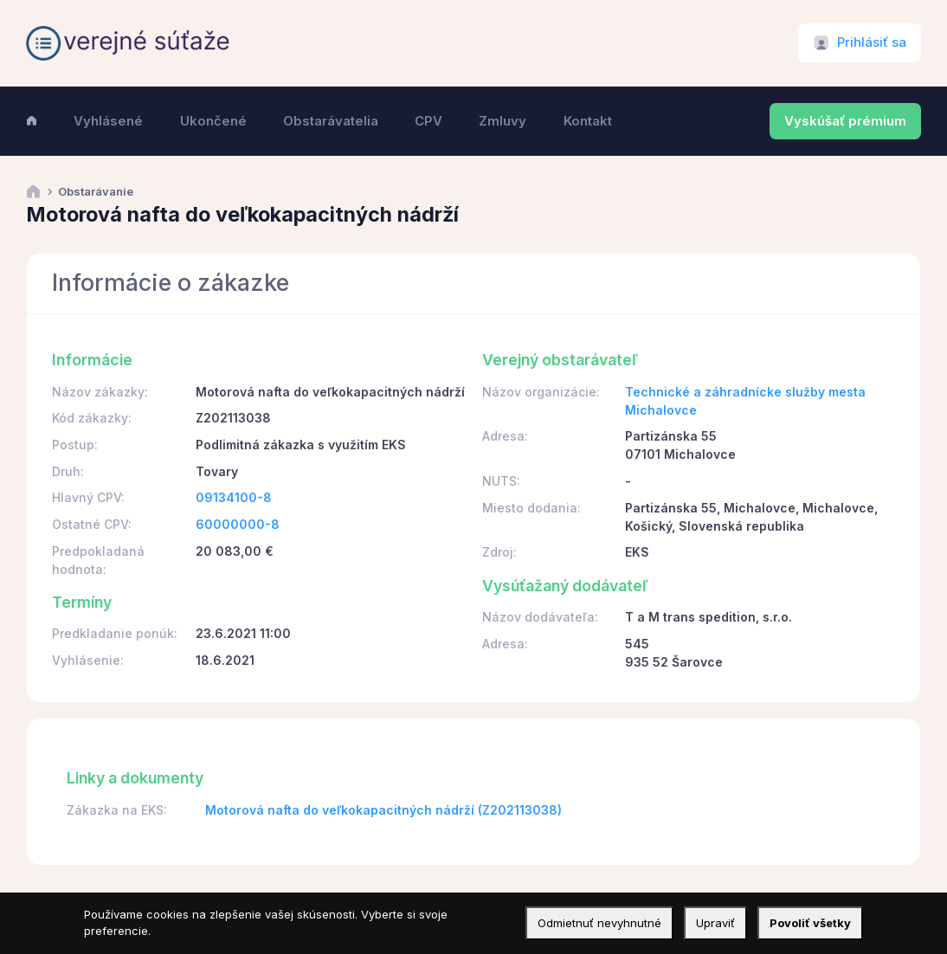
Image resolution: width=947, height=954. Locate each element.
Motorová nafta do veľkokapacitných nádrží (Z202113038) (383, 810)
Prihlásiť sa (871, 42)
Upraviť (715, 923)
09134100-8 (234, 497)
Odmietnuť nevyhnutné (599, 923)
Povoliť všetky (810, 923)
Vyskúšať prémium (845, 121)
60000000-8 (238, 524)
